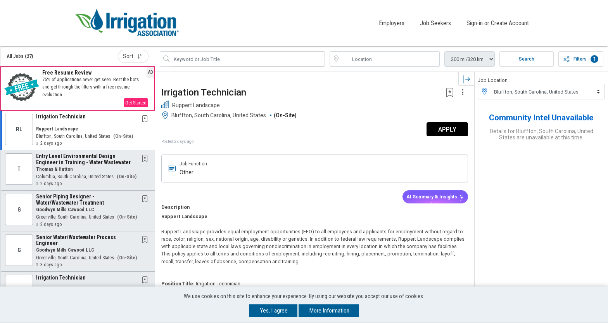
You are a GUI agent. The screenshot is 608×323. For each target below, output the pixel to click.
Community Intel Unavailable (541, 117)
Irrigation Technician (61, 116)
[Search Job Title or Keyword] (248, 58)
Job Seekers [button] (435, 23)
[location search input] (390, 58)
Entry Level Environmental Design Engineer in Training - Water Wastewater (83, 159)
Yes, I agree (274, 310)
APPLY (447, 129)
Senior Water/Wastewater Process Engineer (76, 240)
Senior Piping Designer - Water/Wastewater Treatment (70, 199)
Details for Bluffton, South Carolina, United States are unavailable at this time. (541, 134)
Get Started (136, 102)
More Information (329, 310)
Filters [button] (580, 58)
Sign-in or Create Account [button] (497, 23)
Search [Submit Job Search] (526, 58)
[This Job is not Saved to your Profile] (147, 119)
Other (186, 172)
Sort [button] (133, 56)
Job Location (493, 80)
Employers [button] (391, 23)
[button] (77, 88)
